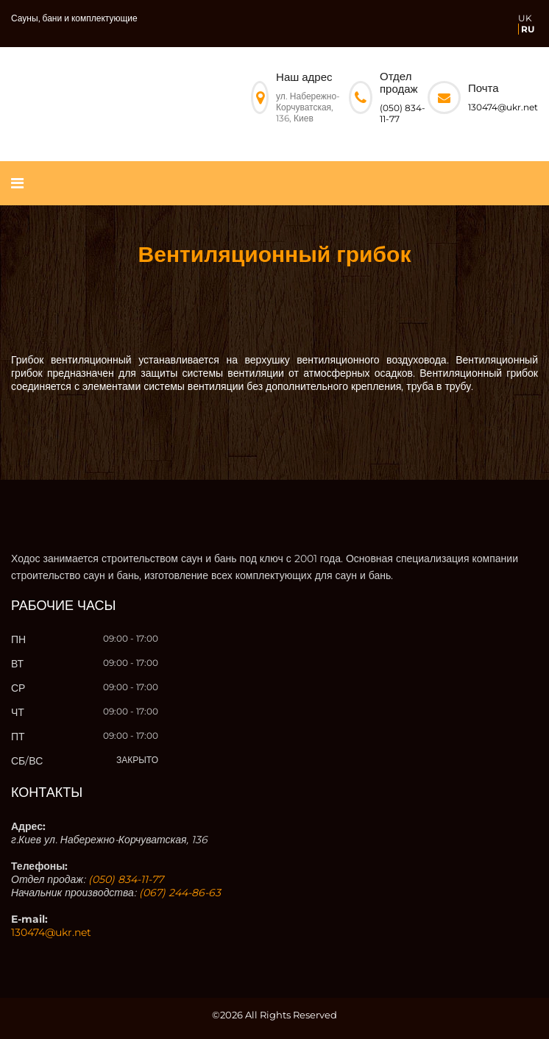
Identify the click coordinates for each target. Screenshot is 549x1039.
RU (527, 29)
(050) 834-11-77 (125, 879)
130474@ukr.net (503, 107)
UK (525, 18)
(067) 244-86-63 (180, 892)
